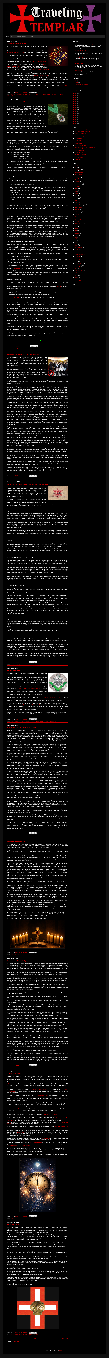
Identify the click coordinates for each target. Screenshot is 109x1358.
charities (76, 179)
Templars (62, 94)
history (25, 348)
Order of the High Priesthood (41, 75)
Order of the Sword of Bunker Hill (15, 52)
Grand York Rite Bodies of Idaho (82, 145)
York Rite (58, 286)
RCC (76, 240)
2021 (76, 101)
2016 (76, 111)
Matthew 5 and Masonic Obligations (18, 961)
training (76, 273)
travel (19, 954)
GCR (76, 191)
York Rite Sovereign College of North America (85, 147)
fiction (76, 190)
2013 (76, 117)
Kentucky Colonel (21, 1132)
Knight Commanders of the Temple (41, 69)
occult (76, 230)
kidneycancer (78, 212)
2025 (76, 93)
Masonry (44, 94)
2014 (76, 115)
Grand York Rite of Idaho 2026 (16, 43)
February (78, 89)
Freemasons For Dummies (81, 149)
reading (76, 242)
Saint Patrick (16, 268)
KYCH (33, 94)
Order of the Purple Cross (50, 1114)
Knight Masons (17, 297)
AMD (12, 348)
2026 (76, 81)
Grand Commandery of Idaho (41, 1095)
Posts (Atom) (16, 1341)
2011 (76, 121)
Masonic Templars (38, 94)
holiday (76, 200)
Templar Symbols (78, 70)
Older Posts (65, 1338)
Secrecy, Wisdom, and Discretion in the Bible (21, 727)
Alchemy (76, 165)
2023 (76, 97)
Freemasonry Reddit (79, 142)
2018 (76, 107)
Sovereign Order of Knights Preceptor (17, 57)
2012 (76, 119)
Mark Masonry (78, 219)
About (12, 36)
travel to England (22, 1108)
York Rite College (13, 95)
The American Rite (21, 36)
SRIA (43, 300)
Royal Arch (49, 94)
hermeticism (77, 197)
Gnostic (76, 193)
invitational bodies (27, 94)
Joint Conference (45, 1138)
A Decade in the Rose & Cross (16, 841)
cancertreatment (78, 174)
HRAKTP (15, 721)
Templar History (78, 143)
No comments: (24, 92)
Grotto (76, 195)
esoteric (76, 188)
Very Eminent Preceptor (36, 1142)
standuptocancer (78, 265)
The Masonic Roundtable (80, 136)
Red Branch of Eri (18, 300)
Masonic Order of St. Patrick (16, 102)
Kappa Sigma (78, 211)
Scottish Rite (77, 256)
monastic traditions (30, 228)
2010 (76, 123)
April (77, 82)
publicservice (77, 239)
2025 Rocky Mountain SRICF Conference (30, 1113)
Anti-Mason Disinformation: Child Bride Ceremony (23, 354)
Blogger (60, 1350)
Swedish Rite (77, 266)
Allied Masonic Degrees (34, 300)
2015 (76, 113)
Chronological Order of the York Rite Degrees (85, 44)
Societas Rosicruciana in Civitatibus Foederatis (85, 129)
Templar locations (78, 270)
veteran (76, 277)
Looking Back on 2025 (14, 1073)
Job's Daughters (78, 207)
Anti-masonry (13, 477)
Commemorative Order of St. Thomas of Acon (31, 688)
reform (76, 244)
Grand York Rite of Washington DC (42, 1089)
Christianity (15, 348)
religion (76, 246)
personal (12, 954)
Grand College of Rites (80, 135)
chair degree (77, 178)
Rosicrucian (77, 251)
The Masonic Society (79, 152)
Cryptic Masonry (20, 94)
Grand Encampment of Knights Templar (83, 131)
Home (7, 36)
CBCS (76, 176)
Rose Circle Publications (80, 133)
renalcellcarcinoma (79, 247)
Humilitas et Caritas (13, 1224)
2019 (76, 105)
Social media (77, 259)
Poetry (76, 235)
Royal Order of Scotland (80, 159)
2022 (76, 99)
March (77, 87)
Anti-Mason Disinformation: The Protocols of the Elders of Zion (27, 484)
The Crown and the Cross (80, 50)
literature (77, 218)
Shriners (76, 258)
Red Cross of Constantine (80, 154)
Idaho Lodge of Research (80, 204)
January (78, 91)
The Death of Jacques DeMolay (82, 63)
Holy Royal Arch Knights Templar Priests (34, 704)
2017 (76, 109)
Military (76, 226)
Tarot (76, 268)
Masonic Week (11, 1083)
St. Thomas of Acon (56, 94)
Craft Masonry (13, 94)
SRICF (16, 954)
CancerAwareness (79, 172)
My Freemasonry (78, 140)
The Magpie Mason (79, 138)
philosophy (77, 233)
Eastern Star (77, 186)
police (76, 237)
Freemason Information (80, 150)
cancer (76, 171)
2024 (76, 95)
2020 (76, 103)
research (18, 664)
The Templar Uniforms (80, 57)
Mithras (76, 228)
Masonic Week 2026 (13, 670)
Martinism (77, 221)
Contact (31, 36)
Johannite (77, 209)
